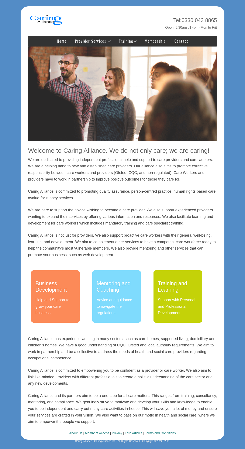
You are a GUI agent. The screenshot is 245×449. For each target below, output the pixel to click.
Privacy (117, 433)
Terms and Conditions (160, 433)
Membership (155, 41)
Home (62, 41)
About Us (75, 433)
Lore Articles (133, 433)
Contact (181, 41)
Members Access (97, 433)
